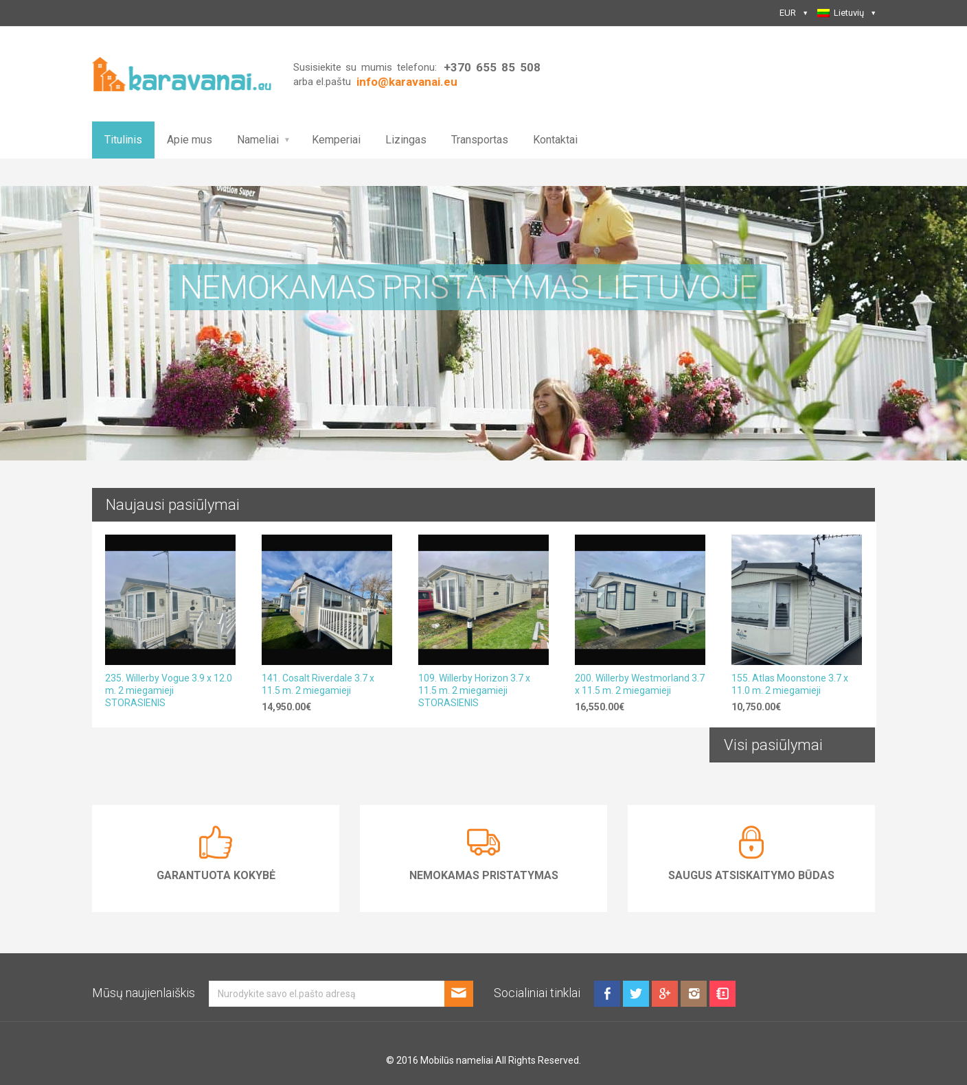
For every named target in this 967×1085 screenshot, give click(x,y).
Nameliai (258, 139)
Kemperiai (336, 139)
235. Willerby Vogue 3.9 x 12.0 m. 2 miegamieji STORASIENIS (168, 690)
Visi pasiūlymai (773, 745)
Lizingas (405, 139)
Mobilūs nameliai (456, 1060)
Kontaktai (555, 139)
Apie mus (189, 139)
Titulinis (123, 139)
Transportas (479, 139)
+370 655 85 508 (492, 67)
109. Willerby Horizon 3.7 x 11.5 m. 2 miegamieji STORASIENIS (474, 690)
